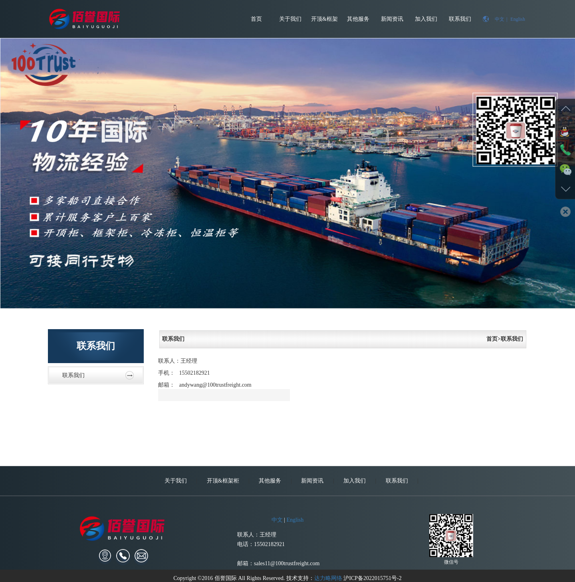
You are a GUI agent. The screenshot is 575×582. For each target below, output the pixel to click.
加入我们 (426, 19)
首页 (256, 19)
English (517, 19)
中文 (499, 19)
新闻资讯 (392, 19)
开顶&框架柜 (324, 27)
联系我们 (460, 19)
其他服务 (358, 19)
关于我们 (290, 19)
